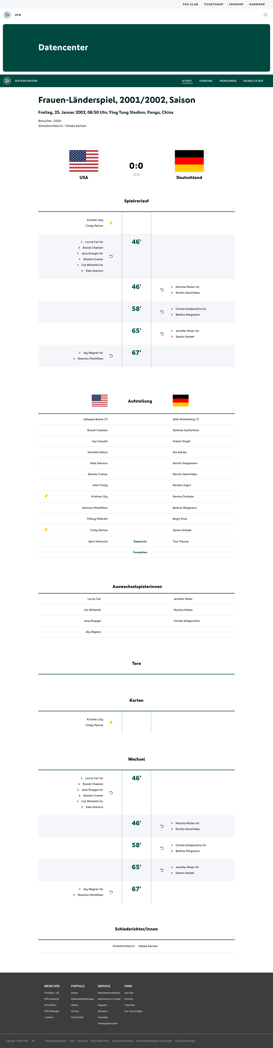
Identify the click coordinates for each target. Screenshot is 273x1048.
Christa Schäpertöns (189, 309)
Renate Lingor (182, 485)
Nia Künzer (180, 452)
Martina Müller (185, 287)
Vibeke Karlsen (76, 126)
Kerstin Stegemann (185, 463)
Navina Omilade (183, 496)
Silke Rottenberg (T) (186, 419)
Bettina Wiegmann (188, 314)
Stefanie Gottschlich (186, 430)
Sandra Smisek (185, 336)
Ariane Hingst (181, 441)
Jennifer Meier (185, 330)
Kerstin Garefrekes (188, 292)
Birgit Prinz (180, 518)
